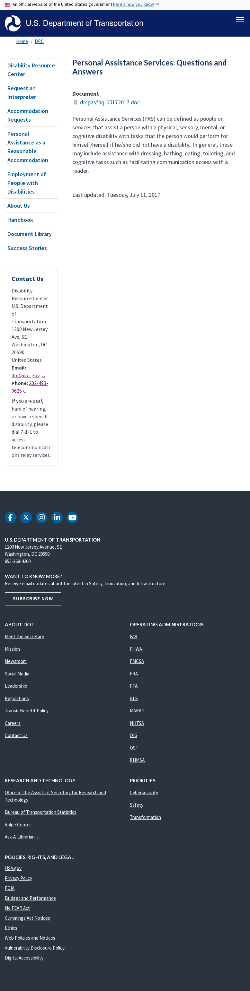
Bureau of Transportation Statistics (40, 812)
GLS (134, 698)
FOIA (9, 888)
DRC (39, 41)
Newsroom (16, 661)
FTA (134, 686)
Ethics (11, 928)
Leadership (16, 686)
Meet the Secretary (24, 636)
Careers (13, 723)
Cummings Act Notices (27, 918)
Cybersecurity (144, 792)
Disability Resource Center (31, 70)
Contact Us (16, 735)
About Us (18, 205)
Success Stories (27, 248)
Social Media (17, 674)
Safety (136, 805)
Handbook (20, 219)
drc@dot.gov (28, 375)
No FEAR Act (17, 908)
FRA (134, 674)
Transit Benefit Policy (27, 711)
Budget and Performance (30, 898)
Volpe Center (18, 824)
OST (134, 748)
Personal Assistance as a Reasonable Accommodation (27, 146)
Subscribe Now (33, 598)
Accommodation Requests (27, 115)
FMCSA (137, 661)
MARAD (137, 711)
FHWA (136, 649)
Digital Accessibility (24, 958)
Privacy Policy (18, 878)
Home (22, 41)
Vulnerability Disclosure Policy (35, 948)
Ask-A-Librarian (22, 837)
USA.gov (13, 868)
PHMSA (137, 760)
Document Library (29, 234)
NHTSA (137, 723)
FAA (133, 636)
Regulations (17, 698)
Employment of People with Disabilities (26, 182)
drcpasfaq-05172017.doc (110, 102)
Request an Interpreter (21, 92)
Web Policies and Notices (30, 938)
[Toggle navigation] (240, 19)
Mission (12, 649)
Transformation (145, 817)
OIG (133, 735)
